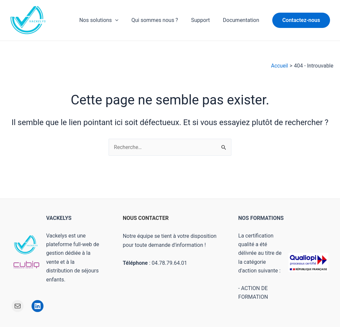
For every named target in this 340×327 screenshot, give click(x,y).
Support (204, 20)
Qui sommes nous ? (160, 20)
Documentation (242, 20)
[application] (123, 20)
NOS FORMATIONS (261, 218)
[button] (301, 20)
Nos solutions (107, 20)
